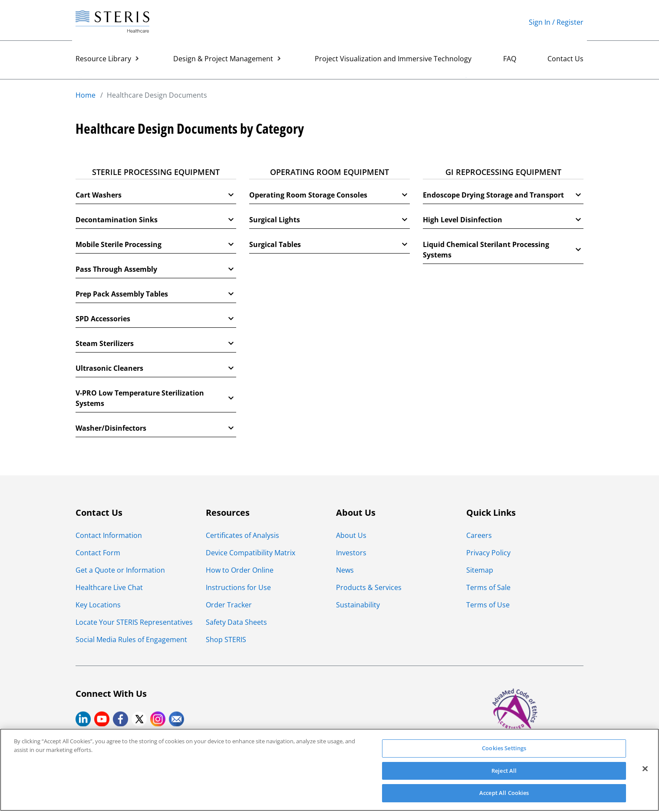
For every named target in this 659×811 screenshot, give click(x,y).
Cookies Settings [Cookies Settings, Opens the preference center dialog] (504, 748)
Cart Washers (156, 195)
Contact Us (565, 60)
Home (86, 95)
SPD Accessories (156, 318)
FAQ (509, 60)
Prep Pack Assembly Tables (156, 294)
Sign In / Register (556, 22)
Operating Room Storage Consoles (329, 195)
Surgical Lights (329, 219)
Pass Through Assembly (156, 269)
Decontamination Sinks (156, 219)
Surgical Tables (329, 244)
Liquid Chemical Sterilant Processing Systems (503, 250)
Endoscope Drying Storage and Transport (503, 195)
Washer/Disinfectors (156, 428)
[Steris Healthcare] (112, 21)
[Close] (645, 768)
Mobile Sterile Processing (156, 244)
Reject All (504, 771)
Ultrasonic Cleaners (156, 368)
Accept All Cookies (504, 793)
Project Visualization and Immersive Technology (393, 60)
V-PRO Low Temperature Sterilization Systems (156, 398)
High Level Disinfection (503, 219)
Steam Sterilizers (156, 343)
